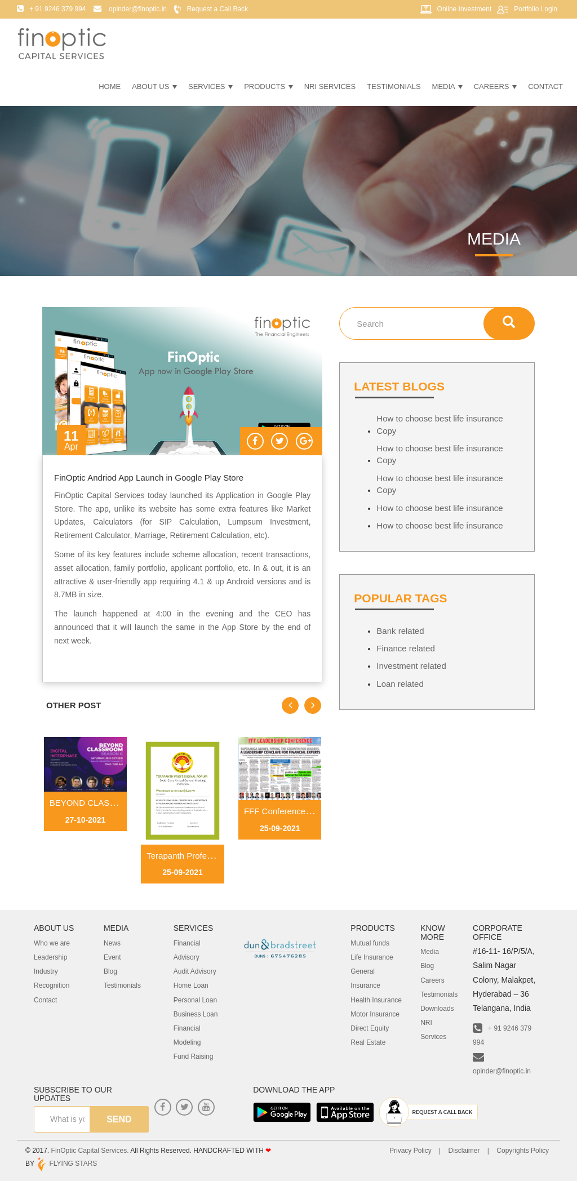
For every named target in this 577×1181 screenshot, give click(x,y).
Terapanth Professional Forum (203, 855)
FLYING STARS (66, 1163)
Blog (110, 971)
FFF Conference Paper (287, 811)
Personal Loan (195, 1000)
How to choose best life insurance (439, 508)
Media (447, 86)
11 (71, 441)
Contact (545, 86)
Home (110, 86)
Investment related (411, 666)
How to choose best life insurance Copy (439, 424)
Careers (495, 86)
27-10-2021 (85, 819)
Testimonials (393, 86)
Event (112, 957)
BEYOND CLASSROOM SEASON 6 (118, 802)
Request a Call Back (217, 9)
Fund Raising (194, 1056)
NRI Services (330, 86)
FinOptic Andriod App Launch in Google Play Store (148, 477)
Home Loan (191, 985)
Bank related (400, 631)
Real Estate (367, 1042)
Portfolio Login (535, 9)
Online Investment (464, 9)
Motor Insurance (375, 1014)
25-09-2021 (182, 872)
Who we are (52, 943)
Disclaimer (464, 1151)
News (112, 943)
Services (210, 86)
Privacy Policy (410, 1151)
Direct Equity (369, 1028)
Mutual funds (369, 943)
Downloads (437, 1009)
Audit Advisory (195, 971)
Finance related (405, 648)
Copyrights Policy (522, 1151)
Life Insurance (371, 957)
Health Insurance (376, 1000)
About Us (154, 86)
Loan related (399, 684)
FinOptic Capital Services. (90, 1151)
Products (268, 86)
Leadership (50, 957)
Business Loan (196, 1014)
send (118, 1119)
